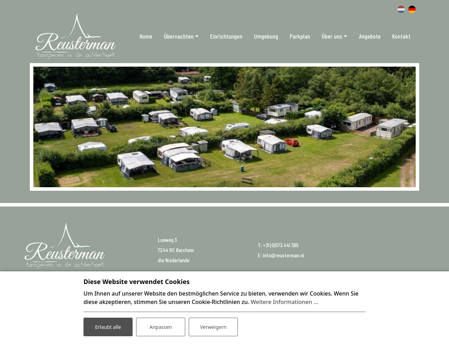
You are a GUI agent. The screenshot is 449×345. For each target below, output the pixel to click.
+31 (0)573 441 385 (281, 245)
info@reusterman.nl (283, 255)
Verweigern (213, 327)
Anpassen (160, 327)
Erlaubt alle (108, 327)
